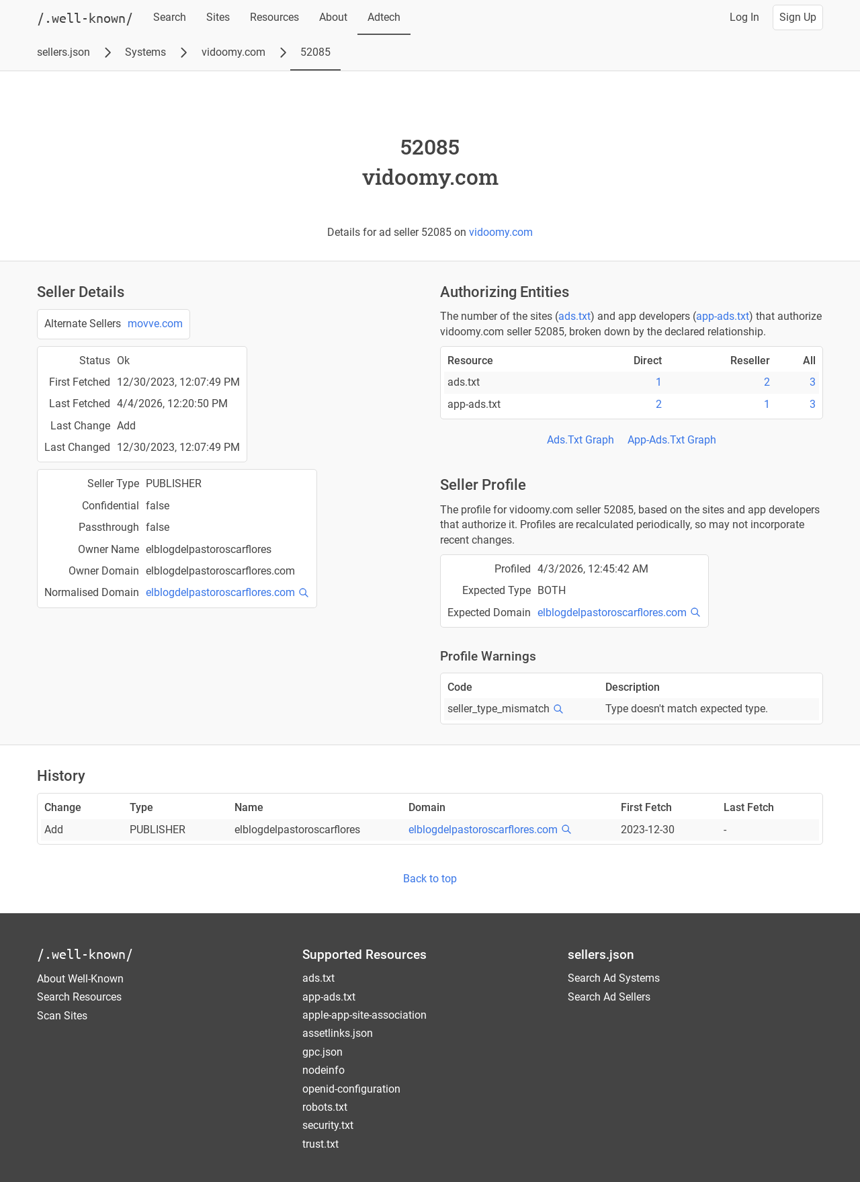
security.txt (327, 1125)
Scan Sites (62, 1015)
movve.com (155, 323)
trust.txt (320, 1144)
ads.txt (574, 316)
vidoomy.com (233, 52)
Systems (145, 52)
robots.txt (324, 1107)
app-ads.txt (722, 316)
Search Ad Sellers (609, 996)
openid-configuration (351, 1089)
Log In (744, 17)
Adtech (384, 17)
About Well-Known (80, 978)
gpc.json (322, 1052)
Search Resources (79, 996)
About (333, 17)
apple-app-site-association (364, 1015)
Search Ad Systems (614, 978)
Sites (218, 17)
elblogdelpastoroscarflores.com (220, 592)
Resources (274, 17)
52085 (315, 52)
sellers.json (63, 52)
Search (169, 17)
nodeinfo (323, 1070)
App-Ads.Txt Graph (672, 439)
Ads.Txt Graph (580, 439)
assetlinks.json (337, 1033)
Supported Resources (364, 954)
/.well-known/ (85, 954)
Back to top (430, 878)
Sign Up (797, 17)
